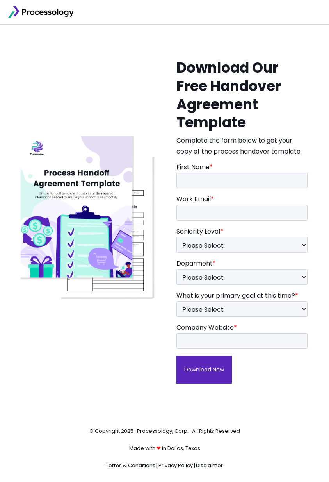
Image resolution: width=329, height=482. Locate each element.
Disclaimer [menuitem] (209, 465)
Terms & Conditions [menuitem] (130, 465)
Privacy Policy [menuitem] (175, 465)
